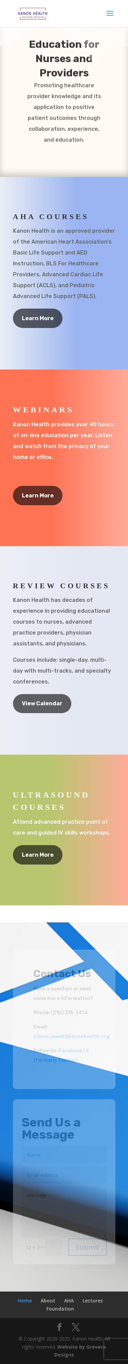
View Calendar (42, 703)
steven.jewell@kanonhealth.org (71, 1036)
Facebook (70, 1051)
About (48, 1300)
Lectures (93, 1300)
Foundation (60, 1308)
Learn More (38, 318)
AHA (69, 1300)
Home (25, 1300)
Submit (87, 1247)
